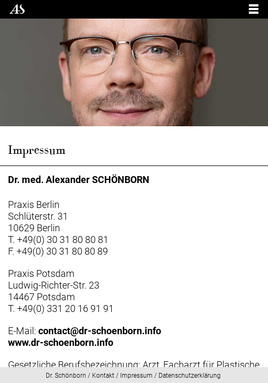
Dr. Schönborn (66, 375)
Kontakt (103, 375)
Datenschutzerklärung (189, 375)
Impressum (136, 375)
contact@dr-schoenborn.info (99, 330)
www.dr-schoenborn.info (60, 342)
